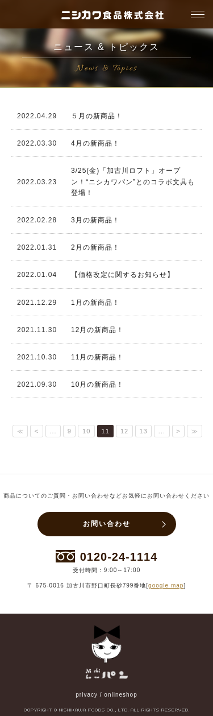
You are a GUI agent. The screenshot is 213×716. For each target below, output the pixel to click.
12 (124, 431)
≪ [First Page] (20, 431)
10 (86, 431)
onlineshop (120, 695)
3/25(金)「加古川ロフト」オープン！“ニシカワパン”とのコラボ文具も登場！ (133, 181)
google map (165, 585)
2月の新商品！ (95, 247)
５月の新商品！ (97, 116)
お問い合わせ (107, 524)
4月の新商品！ (95, 143)
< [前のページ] (37, 431)
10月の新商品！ (97, 384)
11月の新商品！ (97, 357)
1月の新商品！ (95, 303)
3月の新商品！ (95, 220)
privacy (87, 695)
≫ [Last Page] (194, 431)
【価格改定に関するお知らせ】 (122, 275)
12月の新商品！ (97, 330)
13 (143, 431)
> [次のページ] (178, 431)
